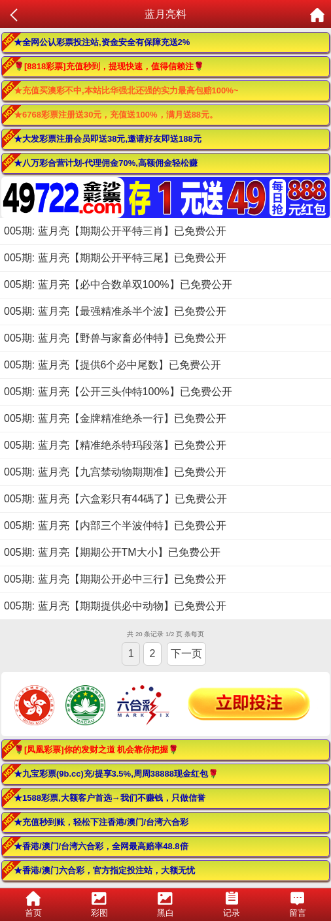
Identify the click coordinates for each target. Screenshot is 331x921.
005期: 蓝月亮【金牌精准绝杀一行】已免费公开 (115, 418)
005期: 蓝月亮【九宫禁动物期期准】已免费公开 (115, 471)
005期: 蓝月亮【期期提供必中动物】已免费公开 (115, 605)
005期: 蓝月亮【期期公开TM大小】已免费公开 (112, 552)
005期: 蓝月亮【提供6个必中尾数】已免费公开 (112, 364)
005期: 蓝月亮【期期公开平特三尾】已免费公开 (115, 257)
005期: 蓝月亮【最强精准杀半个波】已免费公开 (115, 311)
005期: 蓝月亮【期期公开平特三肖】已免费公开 (115, 230)
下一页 (186, 653)
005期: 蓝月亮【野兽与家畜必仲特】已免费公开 (115, 338)
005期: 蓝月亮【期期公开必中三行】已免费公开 (115, 579)
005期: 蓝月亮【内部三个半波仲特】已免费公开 (115, 525)
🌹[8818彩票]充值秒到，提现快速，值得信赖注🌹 (109, 66)
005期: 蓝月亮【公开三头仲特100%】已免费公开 (118, 391)
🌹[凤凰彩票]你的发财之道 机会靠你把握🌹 (96, 749)
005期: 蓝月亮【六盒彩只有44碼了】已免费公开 (115, 498)
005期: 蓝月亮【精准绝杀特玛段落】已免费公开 (115, 445)
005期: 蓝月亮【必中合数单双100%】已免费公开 (118, 284)
